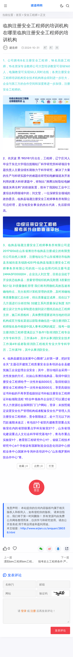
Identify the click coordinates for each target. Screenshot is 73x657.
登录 (23, 611)
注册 (33, 611)
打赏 (51, 466)
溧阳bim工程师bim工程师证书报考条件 (27, 561)
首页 (18, 15)
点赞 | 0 (38, 466)
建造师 (13, 47)
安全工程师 (31, 15)
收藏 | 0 (23, 466)
